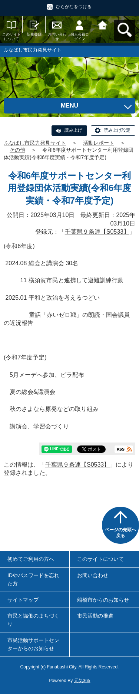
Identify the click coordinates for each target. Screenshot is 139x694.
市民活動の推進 (95, 616)
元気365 (82, 680)
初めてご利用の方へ (30, 559)
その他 (17, 150)
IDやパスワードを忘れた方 (33, 579)
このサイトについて (11, 36)
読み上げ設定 (117, 130)
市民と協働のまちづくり (33, 620)
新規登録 (34, 34)
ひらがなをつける (74, 6)
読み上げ (73, 130)
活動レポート (98, 143)
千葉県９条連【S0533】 (97, 231)
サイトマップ (23, 600)
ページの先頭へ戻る (120, 532)
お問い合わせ (57, 36)
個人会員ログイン (79, 36)
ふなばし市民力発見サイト (35, 143)
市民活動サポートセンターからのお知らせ (33, 644)
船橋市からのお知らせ (103, 600)
